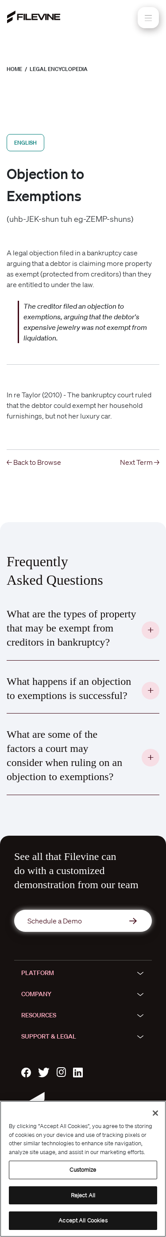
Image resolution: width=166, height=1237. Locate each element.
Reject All (83, 1195)
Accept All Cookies (82, 1220)
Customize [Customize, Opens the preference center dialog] (82, 1169)
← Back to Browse (34, 462)
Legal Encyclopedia (59, 69)
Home (14, 69)
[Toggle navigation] (148, 17)
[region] (83, 1169)
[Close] (155, 1113)
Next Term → (139, 462)
